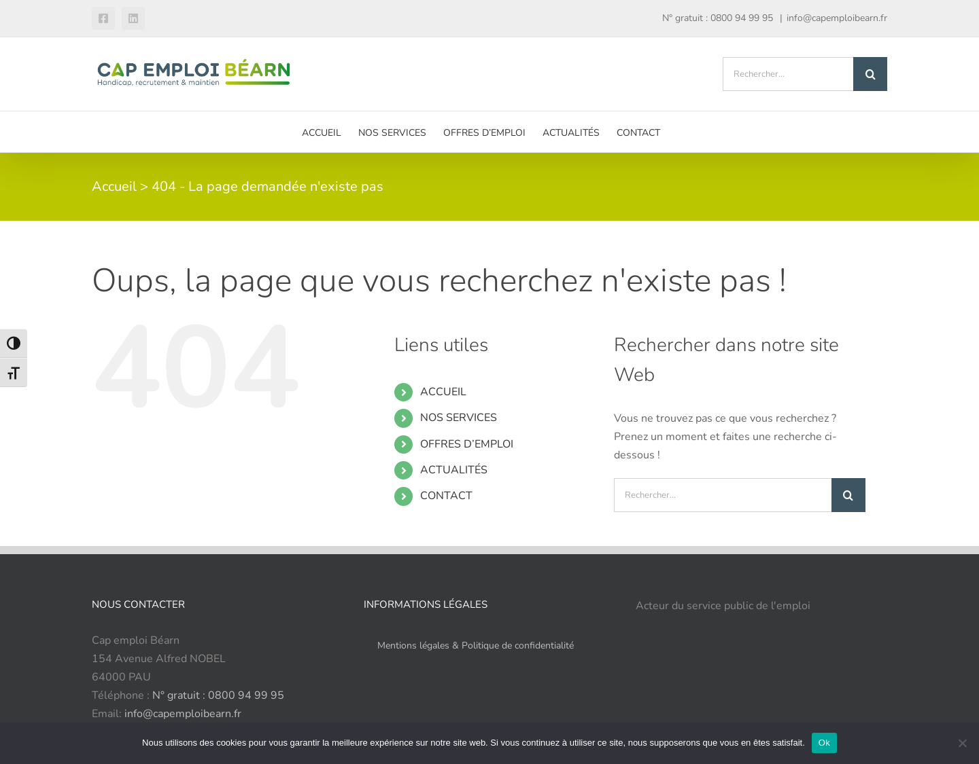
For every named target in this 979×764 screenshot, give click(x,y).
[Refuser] (962, 743)
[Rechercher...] (788, 74)
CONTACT (446, 495)
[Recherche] (870, 74)
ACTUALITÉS (453, 469)
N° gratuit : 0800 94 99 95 (218, 695)
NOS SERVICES (458, 417)
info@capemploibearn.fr (837, 18)
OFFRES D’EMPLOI (466, 444)
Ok (824, 743)
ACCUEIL (443, 391)
